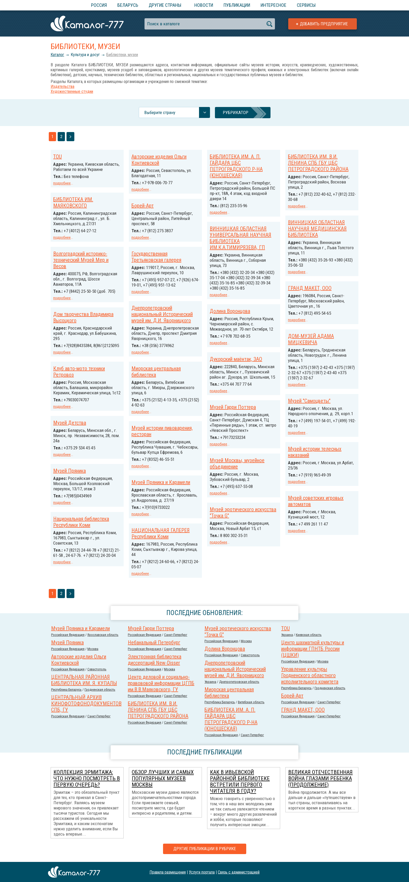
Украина (287, 635)
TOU (57, 156)
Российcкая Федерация (68, 635)
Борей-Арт (142, 205)
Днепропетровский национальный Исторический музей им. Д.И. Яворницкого (162, 314)
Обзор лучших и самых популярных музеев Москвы (163, 778)
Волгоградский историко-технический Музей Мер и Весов (81, 260)
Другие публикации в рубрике (204, 848)
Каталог (57, 54)
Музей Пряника (69, 471)
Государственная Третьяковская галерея (156, 257)
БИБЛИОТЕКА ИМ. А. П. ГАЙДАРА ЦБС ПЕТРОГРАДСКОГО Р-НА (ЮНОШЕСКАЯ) (236, 165)
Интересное (273, 5)
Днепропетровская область (239, 682)
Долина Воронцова (230, 311)
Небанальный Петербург (154, 642)
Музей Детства (69, 423)
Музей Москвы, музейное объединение (237, 463)
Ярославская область (102, 635)
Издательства (62, 86)
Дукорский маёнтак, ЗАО (236, 359)
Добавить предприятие (324, 23)
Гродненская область (330, 688)
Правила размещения (167, 871)
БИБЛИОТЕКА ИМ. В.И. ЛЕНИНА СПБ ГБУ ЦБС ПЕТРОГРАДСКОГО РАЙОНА (318, 162)
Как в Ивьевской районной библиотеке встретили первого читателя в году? (240, 781)
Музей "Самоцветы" (309, 401)
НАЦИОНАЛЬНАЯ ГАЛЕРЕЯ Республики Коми (160, 533)
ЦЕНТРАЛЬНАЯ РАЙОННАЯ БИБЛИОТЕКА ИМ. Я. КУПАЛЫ (84, 680)
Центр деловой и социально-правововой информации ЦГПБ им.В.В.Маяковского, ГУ (161, 683)
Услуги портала (202, 871)
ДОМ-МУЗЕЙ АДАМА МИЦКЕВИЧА (311, 339)
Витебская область (251, 702)
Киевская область (309, 635)
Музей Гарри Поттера (233, 407)
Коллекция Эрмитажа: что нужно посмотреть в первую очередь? (86, 778)
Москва (246, 641)
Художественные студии (72, 91)
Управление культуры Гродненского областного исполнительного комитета (309, 675)
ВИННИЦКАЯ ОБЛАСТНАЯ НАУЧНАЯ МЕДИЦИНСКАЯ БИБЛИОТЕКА (317, 228)
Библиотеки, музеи (122, 54)
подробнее (62, 183)
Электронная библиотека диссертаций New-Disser (154, 659)
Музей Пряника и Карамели (160, 482)
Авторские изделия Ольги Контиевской (159, 159)
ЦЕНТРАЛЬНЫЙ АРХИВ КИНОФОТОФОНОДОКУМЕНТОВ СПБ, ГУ (86, 703)
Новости (203, 5)
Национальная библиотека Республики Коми (81, 522)
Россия (99, 5)
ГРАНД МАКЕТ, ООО (310, 288)
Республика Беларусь (296, 688)
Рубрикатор (235, 112)
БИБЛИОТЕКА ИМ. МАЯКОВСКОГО (73, 202)
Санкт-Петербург (175, 635)
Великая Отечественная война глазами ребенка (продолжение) (320, 778)
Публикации (237, 5)
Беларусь (127, 5)
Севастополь (250, 655)
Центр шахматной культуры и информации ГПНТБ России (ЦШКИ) (312, 648)
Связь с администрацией (239, 871)
